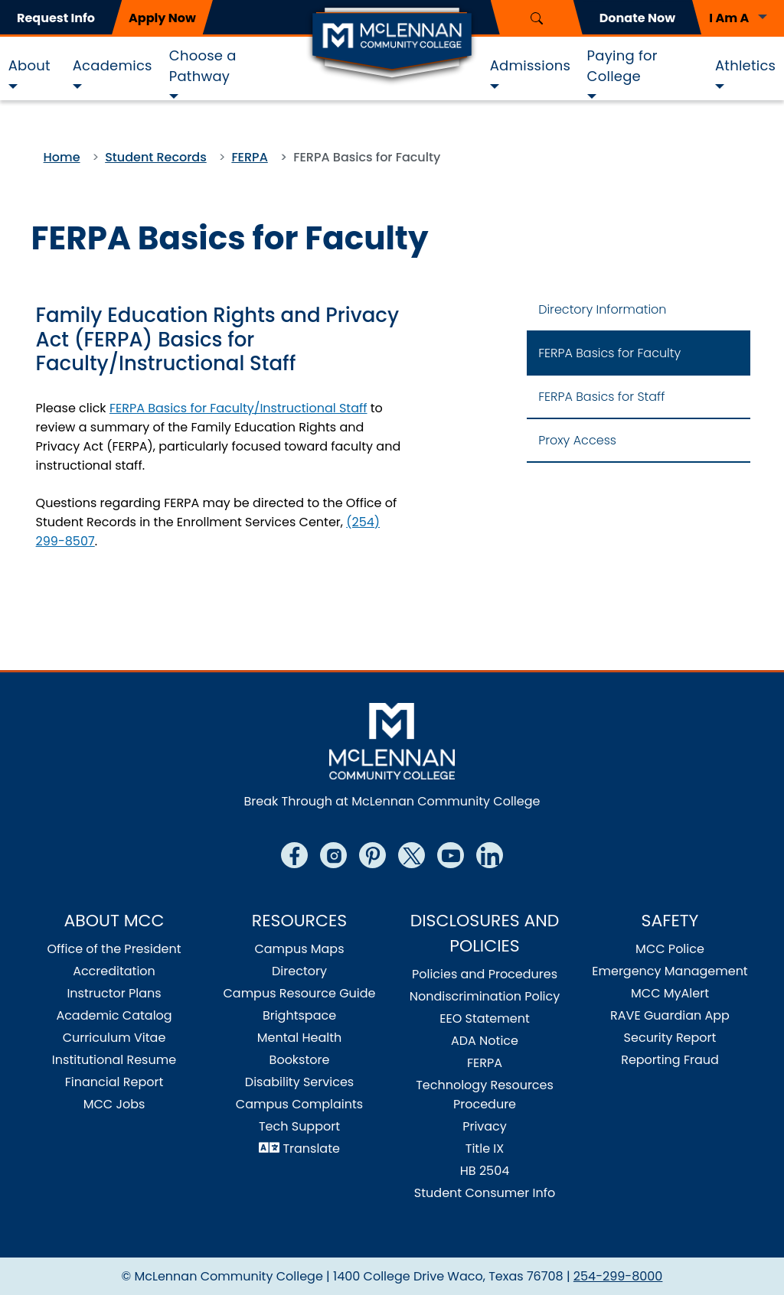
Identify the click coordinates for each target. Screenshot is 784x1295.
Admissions (530, 65)
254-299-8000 (618, 1276)
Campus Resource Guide (299, 993)
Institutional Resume (114, 1060)
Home (62, 157)
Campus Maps (299, 949)
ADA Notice (484, 1040)
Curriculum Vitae (114, 1037)
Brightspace (299, 1015)
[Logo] (392, 44)
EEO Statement (484, 1018)
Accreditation (114, 971)
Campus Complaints (299, 1104)
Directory (299, 971)
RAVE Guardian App (670, 1015)
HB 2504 (485, 1170)
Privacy (484, 1126)
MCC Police (669, 949)
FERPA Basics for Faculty (609, 353)
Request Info (56, 18)
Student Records (156, 157)
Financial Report (114, 1082)
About (29, 65)
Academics (112, 65)
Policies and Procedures (484, 974)
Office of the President (114, 949)
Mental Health (299, 1037)
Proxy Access (577, 440)
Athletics (745, 65)
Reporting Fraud (670, 1060)
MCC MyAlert (670, 993)
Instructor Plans (114, 993)
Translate (311, 1148)
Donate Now (637, 18)
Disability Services (299, 1082)
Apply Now (162, 18)
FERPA (249, 157)
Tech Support (299, 1126)
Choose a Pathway (203, 66)
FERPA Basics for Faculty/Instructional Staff (238, 408)
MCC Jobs (114, 1104)
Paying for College (622, 66)
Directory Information (602, 309)
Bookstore (300, 1060)
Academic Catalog (114, 1015)
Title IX (485, 1148)
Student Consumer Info (484, 1193)
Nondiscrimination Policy (485, 996)
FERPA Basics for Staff (601, 396)
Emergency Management (669, 971)
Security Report (670, 1037)
